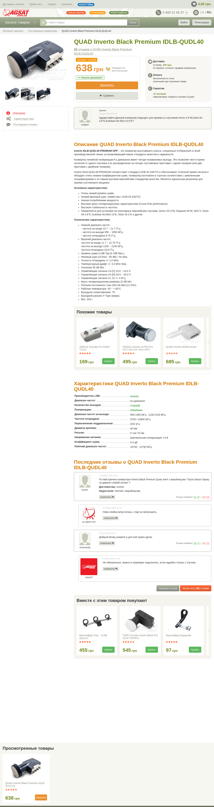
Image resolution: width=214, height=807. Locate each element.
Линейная (136, 410)
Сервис (52, 4)
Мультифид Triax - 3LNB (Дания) (93, 637)
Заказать (107, 85)
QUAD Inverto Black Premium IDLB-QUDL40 (25, 784)
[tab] (35, 113)
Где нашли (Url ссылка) (112, 101)
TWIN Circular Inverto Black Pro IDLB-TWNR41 (140, 637)
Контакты (67, 4)
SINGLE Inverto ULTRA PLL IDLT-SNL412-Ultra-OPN (138, 348)
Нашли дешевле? (90, 77)
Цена (82, 101)
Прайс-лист (36, 4)
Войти (184, 22)
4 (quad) (135, 405)
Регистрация (202, 22)
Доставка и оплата (13, 4)
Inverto (134, 396)
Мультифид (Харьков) (178, 635)
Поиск (132, 22)
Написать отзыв (168, 588)
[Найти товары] (86, 22)
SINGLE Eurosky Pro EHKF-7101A (95, 348)
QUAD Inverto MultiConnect (181, 346)
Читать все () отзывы (195, 588)
